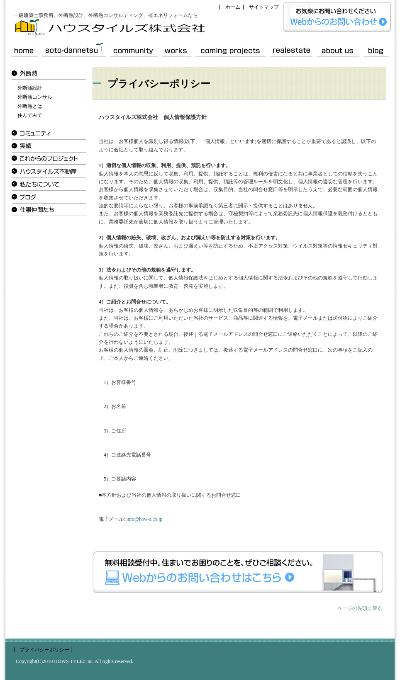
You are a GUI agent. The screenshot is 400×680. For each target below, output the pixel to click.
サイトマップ (264, 7)
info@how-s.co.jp (144, 519)
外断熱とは (29, 106)
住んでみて (29, 115)
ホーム (232, 7)
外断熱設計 (29, 88)
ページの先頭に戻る (359, 608)
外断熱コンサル (34, 97)
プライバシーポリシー (44, 650)
